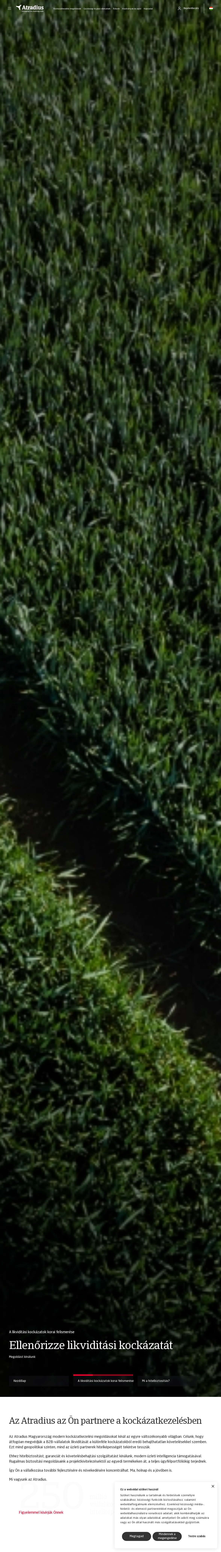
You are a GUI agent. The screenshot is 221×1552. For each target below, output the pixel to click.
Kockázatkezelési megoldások (67, 9)
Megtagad (137, 1536)
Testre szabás (196, 1536)
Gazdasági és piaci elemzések (97, 9)
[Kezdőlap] (30, 8)
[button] (9, 8)
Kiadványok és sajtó (131, 9)
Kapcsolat (148, 9)
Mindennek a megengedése (167, 1536)
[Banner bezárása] (213, 1487)
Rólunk (116, 9)
